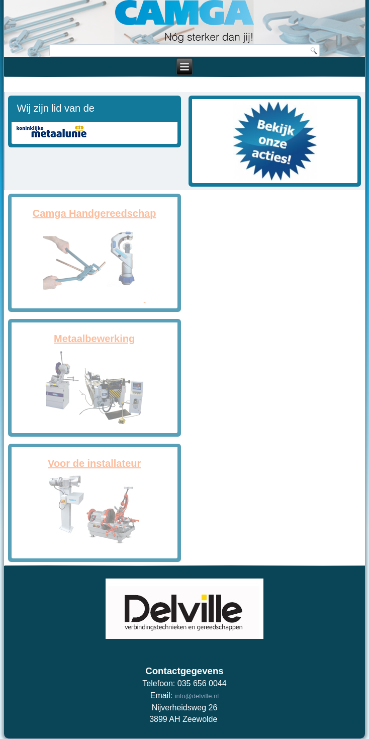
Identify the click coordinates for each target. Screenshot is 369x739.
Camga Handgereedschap (94, 213)
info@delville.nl (197, 696)
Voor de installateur (94, 463)
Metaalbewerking (94, 338)
